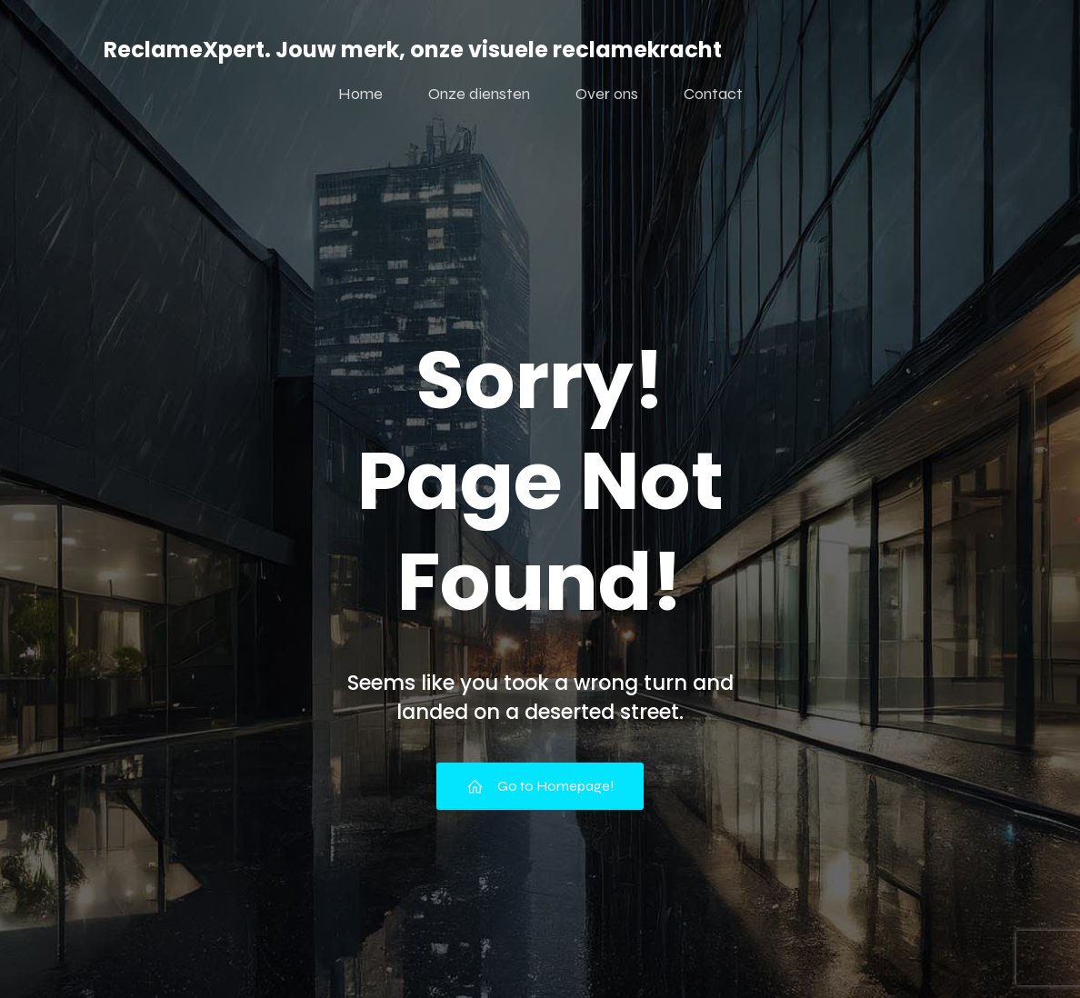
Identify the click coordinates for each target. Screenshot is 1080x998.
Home (360, 94)
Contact (713, 94)
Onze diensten (479, 94)
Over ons (606, 94)
